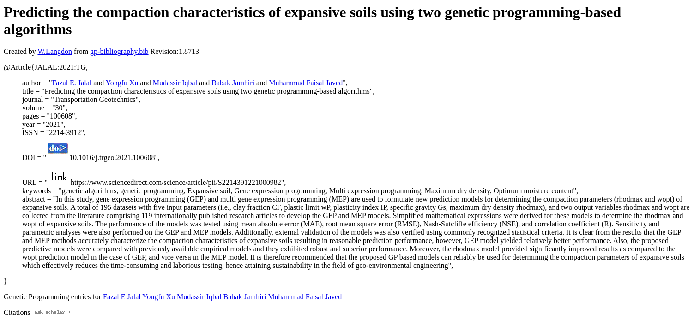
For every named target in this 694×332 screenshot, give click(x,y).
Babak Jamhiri (232, 83)
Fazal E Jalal (122, 297)
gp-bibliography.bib (119, 51)
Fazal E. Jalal (71, 83)
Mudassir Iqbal (175, 83)
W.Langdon (54, 51)
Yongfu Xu (122, 83)
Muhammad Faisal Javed (306, 83)
